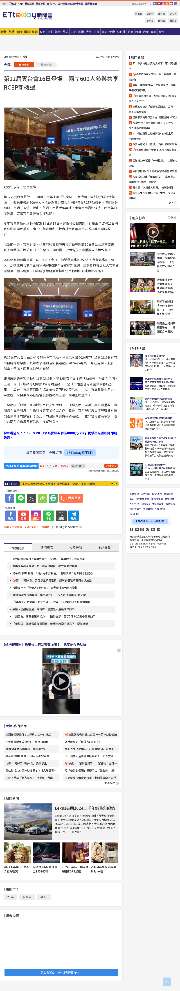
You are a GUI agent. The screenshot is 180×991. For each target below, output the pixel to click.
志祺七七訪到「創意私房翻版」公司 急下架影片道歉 (152, 109)
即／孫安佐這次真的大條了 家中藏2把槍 (153, 65)
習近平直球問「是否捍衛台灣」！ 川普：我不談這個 (166, 308)
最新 (4, 31)
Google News (175, 3)
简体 (4, 3)
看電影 (138, 13)
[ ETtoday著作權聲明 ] (66, 527)
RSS (167, 3)
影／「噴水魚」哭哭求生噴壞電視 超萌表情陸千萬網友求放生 (54, 580)
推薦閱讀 (18, 548)
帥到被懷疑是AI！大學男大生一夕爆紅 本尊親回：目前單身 (48, 559)
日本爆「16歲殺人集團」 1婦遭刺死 (152, 187)
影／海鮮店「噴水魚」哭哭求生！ (29, 763)
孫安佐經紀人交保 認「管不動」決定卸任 (152, 76)
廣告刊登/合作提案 (139, 498)
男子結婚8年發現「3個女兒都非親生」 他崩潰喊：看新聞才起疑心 (52, 573)
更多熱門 (111, 783)
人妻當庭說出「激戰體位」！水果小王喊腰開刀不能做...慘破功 (152, 179)
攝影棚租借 (91, 3)
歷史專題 (40, 3)
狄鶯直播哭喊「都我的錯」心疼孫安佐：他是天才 (152, 98)
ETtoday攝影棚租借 (155, 464)
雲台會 (27, 897)
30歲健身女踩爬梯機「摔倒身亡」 (25, 749)
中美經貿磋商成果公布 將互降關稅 (27, 742)
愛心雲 (173, 13)
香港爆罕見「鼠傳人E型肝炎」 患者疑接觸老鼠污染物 (45, 587)
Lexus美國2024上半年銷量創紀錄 (85, 808)
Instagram (142, 529)
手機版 (12, 3)
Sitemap (145, 503)
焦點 (11, 31)
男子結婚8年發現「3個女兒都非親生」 (28, 756)
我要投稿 (134, 494)
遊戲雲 (173, 20)
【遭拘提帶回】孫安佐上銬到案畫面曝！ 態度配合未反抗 (44, 644)
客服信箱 (134, 503)
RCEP (43, 897)
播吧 (27, 31)
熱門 (19, 31)
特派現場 (46, 65)
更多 (173, 202)
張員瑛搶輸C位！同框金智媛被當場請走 (154, 171)
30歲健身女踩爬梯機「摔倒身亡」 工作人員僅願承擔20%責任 (50, 595)
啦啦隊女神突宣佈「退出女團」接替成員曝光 (152, 195)
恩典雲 (150, 20)
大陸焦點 (24, 65)
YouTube (159, 3)
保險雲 (161, 20)
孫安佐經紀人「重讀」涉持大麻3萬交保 (154, 144)
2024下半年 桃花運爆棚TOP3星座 (75, 869)
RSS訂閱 (134, 513)
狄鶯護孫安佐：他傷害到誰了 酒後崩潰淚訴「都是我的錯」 (166, 286)
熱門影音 (46, 547)
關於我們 (157, 494)
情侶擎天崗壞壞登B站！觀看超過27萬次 (154, 117)
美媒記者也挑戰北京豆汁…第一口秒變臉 (92, 734)
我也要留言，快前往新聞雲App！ (61, 972)
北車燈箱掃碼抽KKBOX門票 (158, 379)
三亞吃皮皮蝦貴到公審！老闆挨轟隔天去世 (90, 778)
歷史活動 (29, 3)
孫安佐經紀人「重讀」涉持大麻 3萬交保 (48, 484)
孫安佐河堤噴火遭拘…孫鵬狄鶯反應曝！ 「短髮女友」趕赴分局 (166, 262)
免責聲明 (148, 508)
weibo (171, 3)
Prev (116, 483)
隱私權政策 (158, 503)
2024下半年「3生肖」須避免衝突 (17, 869)
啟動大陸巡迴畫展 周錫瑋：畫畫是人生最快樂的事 (43, 609)
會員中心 (51, 3)
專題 (35, 31)
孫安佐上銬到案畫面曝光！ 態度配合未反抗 (166, 327)
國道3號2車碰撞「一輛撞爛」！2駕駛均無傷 (153, 163)
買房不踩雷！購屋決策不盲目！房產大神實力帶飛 (160, 439)
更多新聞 (110, 465)
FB (155, 3)
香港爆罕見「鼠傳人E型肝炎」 (83, 742)
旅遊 (66, 31)
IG (163, 3)
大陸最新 (75, 547)
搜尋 (149, 3)
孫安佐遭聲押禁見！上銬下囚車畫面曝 (152, 152)
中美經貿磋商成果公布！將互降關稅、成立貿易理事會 (44, 566)
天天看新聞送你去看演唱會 (158, 398)
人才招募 (145, 494)
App (20, 3)
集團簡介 (168, 494)
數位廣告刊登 (76, 3)
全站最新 (104, 547)
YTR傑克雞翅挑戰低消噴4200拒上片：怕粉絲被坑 (152, 136)
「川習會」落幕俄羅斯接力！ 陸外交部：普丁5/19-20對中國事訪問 (54, 616)
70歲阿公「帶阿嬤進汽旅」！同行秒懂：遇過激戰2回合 (151, 125)
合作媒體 (169, 498)
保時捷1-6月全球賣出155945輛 (45, 869)
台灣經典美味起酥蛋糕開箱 (158, 418)
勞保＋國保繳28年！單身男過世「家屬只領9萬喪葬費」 (152, 87)
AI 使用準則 (160, 508)
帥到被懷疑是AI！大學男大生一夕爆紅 (28, 734)
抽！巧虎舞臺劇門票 (155, 355)
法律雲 (161, 13)
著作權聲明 (135, 508)
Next (112, 483)
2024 (10, 897)
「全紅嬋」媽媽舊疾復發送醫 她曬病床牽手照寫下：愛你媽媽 (50, 623)
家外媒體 (63, 3)
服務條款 (170, 503)
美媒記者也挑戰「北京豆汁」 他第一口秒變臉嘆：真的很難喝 (53, 602)
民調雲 (150, 13)
